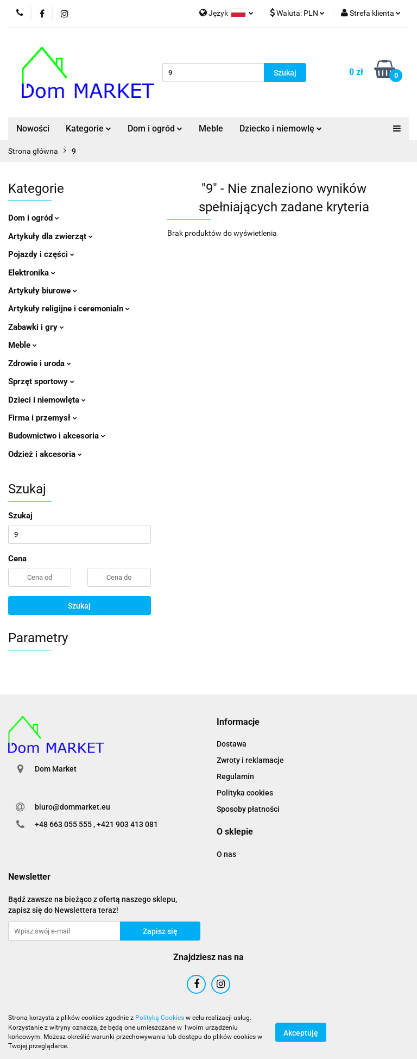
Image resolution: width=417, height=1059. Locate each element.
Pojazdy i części (41, 254)
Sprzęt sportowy (41, 381)
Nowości (32, 128)
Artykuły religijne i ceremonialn (69, 309)
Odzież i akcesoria (45, 454)
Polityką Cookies (159, 1018)
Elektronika (31, 273)
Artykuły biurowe (42, 291)
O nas (226, 854)
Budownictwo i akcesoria (56, 436)
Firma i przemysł (42, 418)
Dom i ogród (155, 128)
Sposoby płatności (248, 809)
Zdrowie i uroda (39, 363)
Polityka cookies (245, 792)
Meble (211, 128)
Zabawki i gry (36, 327)
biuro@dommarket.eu (72, 807)
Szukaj (79, 605)
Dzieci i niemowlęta (47, 400)
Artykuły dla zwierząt (50, 236)
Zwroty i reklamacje (250, 760)
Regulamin (235, 776)
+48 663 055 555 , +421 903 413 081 (96, 824)
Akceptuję (300, 1032)
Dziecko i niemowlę (280, 128)
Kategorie (88, 128)
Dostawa (232, 744)
